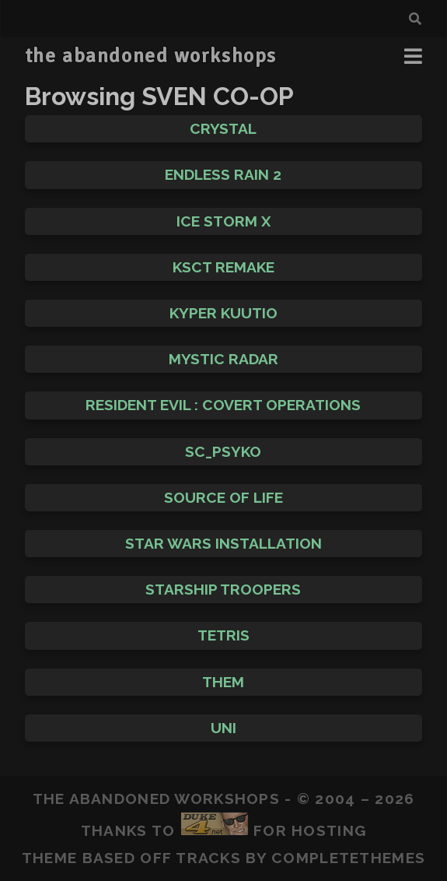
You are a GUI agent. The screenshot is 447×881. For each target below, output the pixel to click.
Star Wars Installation (223, 543)
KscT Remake (223, 267)
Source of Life (223, 497)
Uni (223, 727)
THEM (223, 681)
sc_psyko (223, 451)
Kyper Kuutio (223, 312)
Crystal (223, 128)
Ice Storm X (223, 221)
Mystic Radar (223, 358)
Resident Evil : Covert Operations (223, 404)
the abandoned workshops (151, 56)
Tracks (208, 857)
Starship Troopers (223, 589)
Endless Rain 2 (223, 174)
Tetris (223, 635)
